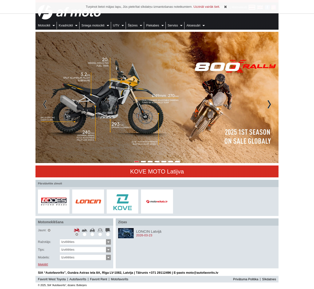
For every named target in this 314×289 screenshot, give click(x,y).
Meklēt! (43, 264)
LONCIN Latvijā (148, 231)
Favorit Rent (98, 279)
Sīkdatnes (269, 279)
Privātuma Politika (245, 279)
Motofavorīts (119, 279)
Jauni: (42, 230)
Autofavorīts (78, 279)
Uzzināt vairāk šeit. (206, 6)
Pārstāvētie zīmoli (50, 183)
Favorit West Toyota (52, 279)
